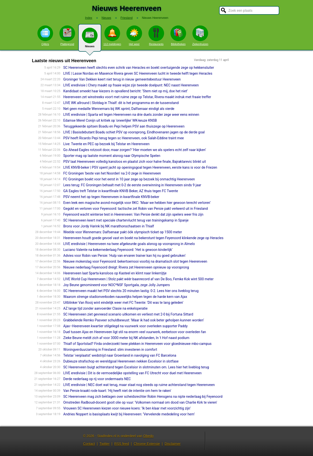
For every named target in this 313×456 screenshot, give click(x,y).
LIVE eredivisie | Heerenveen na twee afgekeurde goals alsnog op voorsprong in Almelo (129, 244)
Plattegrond (67, 35)
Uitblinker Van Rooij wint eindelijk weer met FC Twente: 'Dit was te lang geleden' (123, 302)
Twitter (105, 444)
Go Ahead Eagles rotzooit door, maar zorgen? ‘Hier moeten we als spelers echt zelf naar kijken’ (134, 150)
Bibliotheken (178, 35)
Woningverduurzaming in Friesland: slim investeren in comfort (110, 349)
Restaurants (156, 35)
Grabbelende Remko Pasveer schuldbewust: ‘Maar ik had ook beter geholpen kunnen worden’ (133, 320)
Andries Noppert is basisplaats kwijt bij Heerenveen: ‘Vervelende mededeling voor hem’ (129, 414)
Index (88, 18)
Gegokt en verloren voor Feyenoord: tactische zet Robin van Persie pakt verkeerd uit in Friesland (135, 208)
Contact (89, 444)
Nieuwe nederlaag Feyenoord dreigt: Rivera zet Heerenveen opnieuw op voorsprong (126, 267)
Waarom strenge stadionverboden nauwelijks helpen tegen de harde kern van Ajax (125, 297)
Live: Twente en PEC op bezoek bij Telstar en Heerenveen (106, 144)
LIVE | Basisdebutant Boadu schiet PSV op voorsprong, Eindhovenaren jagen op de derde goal (134, 132)
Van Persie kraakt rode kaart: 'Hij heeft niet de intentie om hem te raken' (117, 391)
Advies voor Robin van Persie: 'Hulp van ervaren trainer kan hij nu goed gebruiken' (124, 255)
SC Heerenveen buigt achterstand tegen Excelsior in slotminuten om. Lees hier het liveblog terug (136, 367)
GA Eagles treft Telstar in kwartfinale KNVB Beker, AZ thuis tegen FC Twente (120, 191)
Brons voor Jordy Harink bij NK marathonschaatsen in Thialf (108, 226)
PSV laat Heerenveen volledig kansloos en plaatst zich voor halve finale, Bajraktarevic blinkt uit (134, 162)
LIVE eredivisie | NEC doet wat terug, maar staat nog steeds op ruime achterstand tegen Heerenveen (139, 385)
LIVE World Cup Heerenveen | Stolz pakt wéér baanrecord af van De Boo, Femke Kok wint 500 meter (138, 279)
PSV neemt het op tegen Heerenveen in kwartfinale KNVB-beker (111, 197)
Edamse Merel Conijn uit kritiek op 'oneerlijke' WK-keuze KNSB (110, 120)
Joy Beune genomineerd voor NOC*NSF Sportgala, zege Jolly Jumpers (116, 285)
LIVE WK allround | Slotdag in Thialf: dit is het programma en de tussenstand (121, 103)
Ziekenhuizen (200, 35)
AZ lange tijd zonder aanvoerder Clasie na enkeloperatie (105, 308)
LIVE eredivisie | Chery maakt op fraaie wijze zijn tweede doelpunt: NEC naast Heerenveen (131, 85)
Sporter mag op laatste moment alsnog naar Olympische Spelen (111, 156)
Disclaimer (172, 444)
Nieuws (90, 40)
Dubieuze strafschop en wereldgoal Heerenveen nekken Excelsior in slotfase (121, 361)
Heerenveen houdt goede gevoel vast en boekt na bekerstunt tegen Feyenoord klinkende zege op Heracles (143, 238)
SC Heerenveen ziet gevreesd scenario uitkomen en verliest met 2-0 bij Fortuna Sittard (128, 314)
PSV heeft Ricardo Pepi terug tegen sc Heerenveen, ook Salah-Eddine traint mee (123, 138)
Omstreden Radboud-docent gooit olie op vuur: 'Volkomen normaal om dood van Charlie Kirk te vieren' (140, 402)
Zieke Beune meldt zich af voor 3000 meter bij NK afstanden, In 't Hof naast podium (126, 338)
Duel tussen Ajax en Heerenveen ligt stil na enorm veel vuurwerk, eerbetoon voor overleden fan (134, 332)
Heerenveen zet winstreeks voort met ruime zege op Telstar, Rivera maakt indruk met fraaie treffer (137, 97)
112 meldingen (112, 35)
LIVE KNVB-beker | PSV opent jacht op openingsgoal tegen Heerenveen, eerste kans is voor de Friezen (140, 167)
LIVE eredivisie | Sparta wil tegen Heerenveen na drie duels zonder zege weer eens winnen (131, 115)
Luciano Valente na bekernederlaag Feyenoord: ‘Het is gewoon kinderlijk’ (118, 250)
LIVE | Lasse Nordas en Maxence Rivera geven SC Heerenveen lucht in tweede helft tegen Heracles (137, 73)
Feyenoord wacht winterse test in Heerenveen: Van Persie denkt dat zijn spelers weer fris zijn (133, 214)
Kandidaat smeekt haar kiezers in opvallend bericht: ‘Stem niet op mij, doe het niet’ (125, 91)
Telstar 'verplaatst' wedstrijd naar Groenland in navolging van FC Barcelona (119, 355)
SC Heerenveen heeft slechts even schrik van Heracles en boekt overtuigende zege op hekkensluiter (138, 68)
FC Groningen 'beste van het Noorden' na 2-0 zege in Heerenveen (112, 173)
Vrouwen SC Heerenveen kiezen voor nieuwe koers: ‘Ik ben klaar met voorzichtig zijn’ (127, 408)
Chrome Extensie (147, 444)
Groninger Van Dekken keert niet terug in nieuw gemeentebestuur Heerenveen (122, 79)
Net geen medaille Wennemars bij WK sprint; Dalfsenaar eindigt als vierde (118, 109)
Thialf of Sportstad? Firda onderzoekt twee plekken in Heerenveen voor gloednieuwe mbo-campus (137, 344)
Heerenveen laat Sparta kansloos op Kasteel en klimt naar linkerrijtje (115, 273)
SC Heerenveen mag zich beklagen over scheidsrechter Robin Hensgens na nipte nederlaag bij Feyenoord (143, 396)
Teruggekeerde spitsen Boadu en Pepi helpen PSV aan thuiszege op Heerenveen (124, 126)
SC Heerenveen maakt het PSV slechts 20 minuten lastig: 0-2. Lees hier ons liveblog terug (131, 291)
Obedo (148, 436)
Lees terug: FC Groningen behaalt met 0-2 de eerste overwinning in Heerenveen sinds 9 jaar (132, 185)
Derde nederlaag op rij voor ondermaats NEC (97, 379)
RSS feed (121, 444)
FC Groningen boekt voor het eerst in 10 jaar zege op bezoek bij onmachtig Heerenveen (129, 179)
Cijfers (45, 35)
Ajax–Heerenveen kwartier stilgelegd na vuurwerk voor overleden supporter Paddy (125, 326)
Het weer (134, 35)
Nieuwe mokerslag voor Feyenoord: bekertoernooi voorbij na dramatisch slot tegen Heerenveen (135, 261)
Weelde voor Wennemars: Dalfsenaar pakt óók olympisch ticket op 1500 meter (122, 232)
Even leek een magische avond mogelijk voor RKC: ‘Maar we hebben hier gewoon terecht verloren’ (137, 203)
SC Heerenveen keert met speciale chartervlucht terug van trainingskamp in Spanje (126, 220)
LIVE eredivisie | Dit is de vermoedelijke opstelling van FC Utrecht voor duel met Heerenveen (132, 373)
